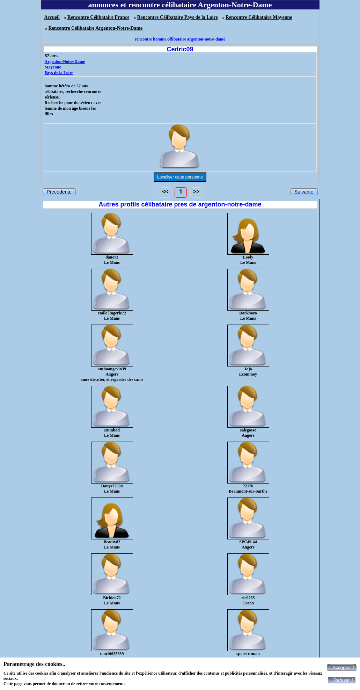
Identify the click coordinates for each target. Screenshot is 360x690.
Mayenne (53, 67)
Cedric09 (180, 49)
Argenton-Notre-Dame (65, 61)
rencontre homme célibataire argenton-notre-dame (180, 39)
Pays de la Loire (59, 72)
